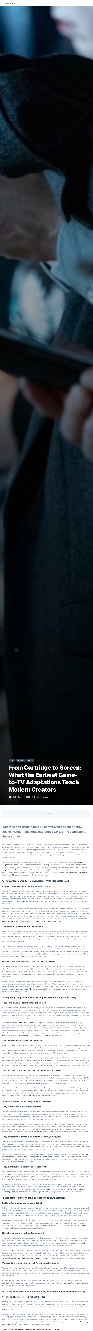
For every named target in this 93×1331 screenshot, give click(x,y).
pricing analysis (67, 1226)
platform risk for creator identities (55, 989)
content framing (13, 875)
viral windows (15, 1065)
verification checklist (41, 921)
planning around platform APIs (76, 1189)
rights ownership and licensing (40, 855)
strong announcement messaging (57, 1093)
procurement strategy (40, 1258)
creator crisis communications (77, 954)
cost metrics (81, 1226)
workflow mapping (21, 1324)
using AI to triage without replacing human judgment (25, 1192)
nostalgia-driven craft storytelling (14, 1283)
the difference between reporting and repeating (40, 1095)
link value (32, 989)
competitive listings (49, 1035)
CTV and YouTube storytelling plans (51, 954)
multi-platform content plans (74, 1283)
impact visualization (30, 1065)
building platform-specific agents (53, 1189)
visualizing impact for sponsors (42, 1132)
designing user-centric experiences (62, 1129)
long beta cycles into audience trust (35, 875)
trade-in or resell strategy (52, 1226)
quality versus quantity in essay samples (16, 1035)
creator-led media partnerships (40, 1157)
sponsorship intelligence (19, 989)
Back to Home (9, 3)
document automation (21, 1258)
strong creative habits (67, 855)
